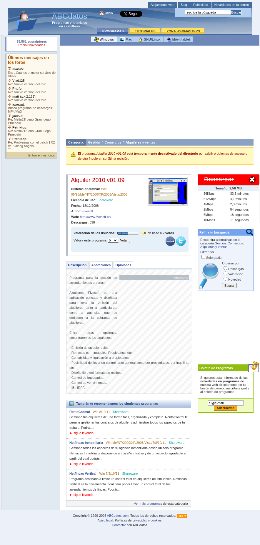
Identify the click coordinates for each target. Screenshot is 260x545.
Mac (126, 39)
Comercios (112, 142)
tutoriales (79, 22)
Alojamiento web (162, 4)
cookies (156, 520)
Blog (184, 4)
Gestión (94, 142)
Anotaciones (101, 265)
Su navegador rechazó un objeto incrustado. (32, 44)
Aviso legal (105, 520)
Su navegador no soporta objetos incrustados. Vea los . (31, 101)
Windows (104, 39)
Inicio (109, 13)
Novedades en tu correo (231, 4)
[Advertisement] (160, 94)
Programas (60, 22)
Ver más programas (148, 503)
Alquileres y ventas (140, 142)
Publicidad (200, 4)
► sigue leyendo (81, 433)
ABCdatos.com (118, 515)
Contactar (119, 525)
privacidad (139, 520)
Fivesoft (87, 211)
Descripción (77, 265)
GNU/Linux (149, 39)
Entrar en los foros (41, 155)
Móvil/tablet (178, 39)
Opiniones (123, 265)
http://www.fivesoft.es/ (95, 217)
